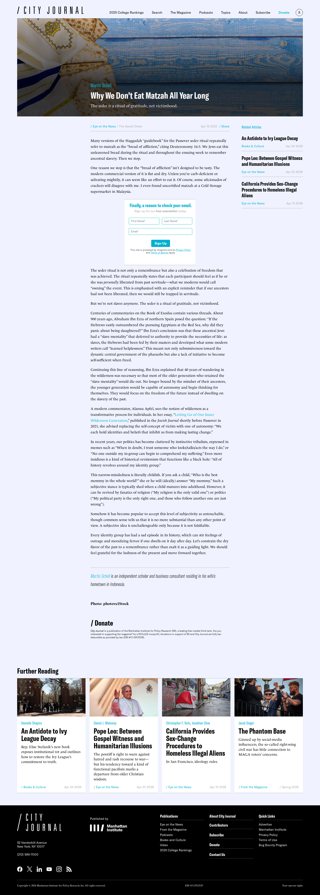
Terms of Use (268, 840)
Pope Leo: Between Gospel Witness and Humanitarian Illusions (272, 161)
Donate (284, 12)
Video (164, 845)
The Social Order (130, 126)
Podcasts (206, 12)
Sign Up (160, 243)
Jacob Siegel (246, 722)
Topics (225, 12)
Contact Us (217, 854)
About (243, 12)
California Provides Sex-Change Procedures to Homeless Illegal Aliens (270, 190)
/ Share (224, 126)
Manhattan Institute (272, 829)
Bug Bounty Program (273, 845)
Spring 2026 (290, 787)
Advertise (265, 824)
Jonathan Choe (201, 722)
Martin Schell (101, 85)
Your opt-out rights (292, 885)
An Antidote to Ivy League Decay (270, 138)
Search (157, 12)
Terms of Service (159, 252)
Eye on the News (107, 787)
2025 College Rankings (126, 12)
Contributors (218, 825)
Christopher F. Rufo (178, 722)
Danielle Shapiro (31, 722)
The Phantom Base (262, 731)
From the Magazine (254, 787)
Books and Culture (173, 840)
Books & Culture (34, 787)
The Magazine (180, 12)
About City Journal (222, 816)
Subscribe (263, 12)
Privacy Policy (183, 249)
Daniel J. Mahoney (105, 722)
